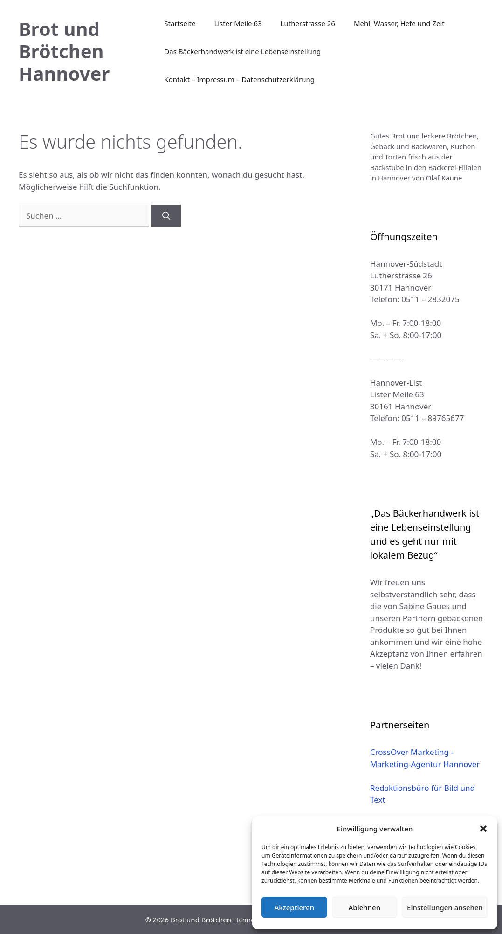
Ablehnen (365, 907)
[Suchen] (166, 216)
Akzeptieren (294, 907)
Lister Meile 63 (237, 23)
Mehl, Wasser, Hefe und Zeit (399, 23)
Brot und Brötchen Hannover (64, 51)
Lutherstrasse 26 (308, 23)
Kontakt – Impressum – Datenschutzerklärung (239, 79)
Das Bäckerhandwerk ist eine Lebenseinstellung (242, 51)
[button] (483, 828)
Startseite (179, 23)
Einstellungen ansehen (445, 907)
